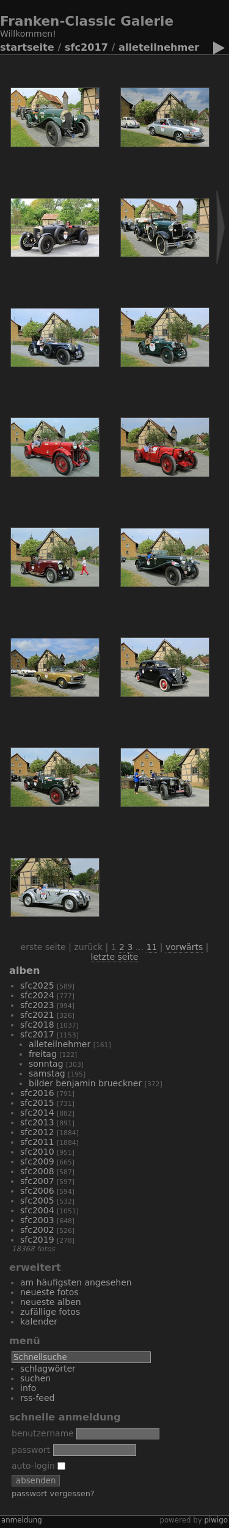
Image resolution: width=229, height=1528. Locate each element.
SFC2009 (37, 1161)
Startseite (27, 47)
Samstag (47, 1073)
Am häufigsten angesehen (76, 1282)
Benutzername (43, 1433)
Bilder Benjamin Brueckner (85, 1083)
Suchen (35, 1378)
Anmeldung (21, 1520)
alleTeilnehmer (158, 47)
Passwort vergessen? (53, 1493)
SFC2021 (37, 1015)
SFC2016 (37, 1093)
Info (28, 1388)
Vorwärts (184, 947)
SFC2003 (37, 1220)
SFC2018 (37, 1024)
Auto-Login (38, 1466)
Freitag (43, 1054)
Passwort (31, 1450)
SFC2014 (37, 1112)
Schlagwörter (48, 1368)
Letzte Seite (115, 957)
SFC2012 (37, 1132)
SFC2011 (37, 1142)
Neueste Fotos (49, 1292)
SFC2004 (37, 1210)
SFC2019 (37, 1240)
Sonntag (46, 1064)
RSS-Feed (37, 1398)
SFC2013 (37, 1122)
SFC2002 (37, 1230)
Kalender (38, 1321)
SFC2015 (37, 1103)
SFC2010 (37, 1152)
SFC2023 (37, 1005)
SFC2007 (37, 1181)
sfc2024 (37, 995)
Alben (24, 970)
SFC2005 (37, 1200)
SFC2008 (37, 1171)
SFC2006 (37, 1191)
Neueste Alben (50, 1302)
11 (152, 947)
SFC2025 (37, 985)
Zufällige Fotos (50, 1312)
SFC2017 (86, 47)
